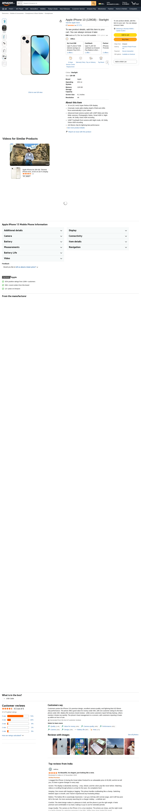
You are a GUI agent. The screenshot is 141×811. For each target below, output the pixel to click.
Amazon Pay (91, 9)
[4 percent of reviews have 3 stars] (17, 724)
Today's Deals (53, 9)
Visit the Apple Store (73, 23)
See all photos (133, 735)
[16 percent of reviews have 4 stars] (17, 720)
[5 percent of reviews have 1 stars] (17, 731)
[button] (4, 9)
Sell (26, 9)
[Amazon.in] (8, 3)
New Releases (65, 9)
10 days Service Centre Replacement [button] (70, 65)
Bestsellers (34, 9)
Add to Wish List (120, 62)
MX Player (19, 9)
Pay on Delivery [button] (91, 62)
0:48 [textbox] (47, 164)
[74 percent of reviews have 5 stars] (17, 716)
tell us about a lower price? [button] (27, 267)
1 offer (87, 52)
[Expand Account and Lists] (119, 4)
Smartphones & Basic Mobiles (34, 13)
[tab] (53, 726)
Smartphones (49, 13)
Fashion (111, 9)
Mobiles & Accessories (17, 13)
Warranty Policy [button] (80, 62)
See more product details (76, 128)
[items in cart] (135, 3)
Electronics (102, 9)
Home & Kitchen (121, 9)
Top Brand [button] (101, 62)
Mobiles (43, 9)
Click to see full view (35, 92)
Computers (133, 9)
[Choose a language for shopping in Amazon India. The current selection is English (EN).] (100, 3)
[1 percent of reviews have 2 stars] (17, 727)
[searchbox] (57, 3)
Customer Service (78, 9)
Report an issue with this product (78, 132)
